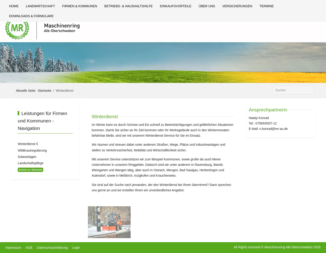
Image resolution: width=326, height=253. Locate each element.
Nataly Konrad (259, 118)
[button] (109, 221)
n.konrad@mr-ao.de (273, 129)
